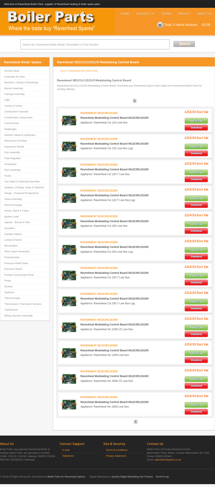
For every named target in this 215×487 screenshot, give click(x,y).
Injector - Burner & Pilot (17, 222)
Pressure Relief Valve (16, 263)
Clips (7, 100)
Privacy (184, 13)
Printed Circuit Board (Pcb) (19, 274)
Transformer (11, 309)
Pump (7, 280)
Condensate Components (18, 117)
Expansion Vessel (14, 146)
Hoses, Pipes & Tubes (16, 210)
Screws (8, 286)
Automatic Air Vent (14, 76)
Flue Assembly (12, 169)
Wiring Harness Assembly (18, 315)
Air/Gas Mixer (11, 70)
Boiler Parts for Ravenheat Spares (66, 476)
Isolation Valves (13, 234)
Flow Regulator (12, 158)
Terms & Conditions (117, 450)
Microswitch (10, 245)
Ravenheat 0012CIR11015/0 (83, 71)
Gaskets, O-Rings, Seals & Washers (24, 187)
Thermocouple (12, 298)
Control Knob (11, 123)
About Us (205, 13)
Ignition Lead (11, 216)
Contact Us (145, 13)
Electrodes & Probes (15, 140)
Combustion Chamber (16, 111)
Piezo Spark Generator (17, 251)
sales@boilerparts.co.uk (168, 459)
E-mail (65, 450)
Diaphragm (10, 129)
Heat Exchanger (13, 204)
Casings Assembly (14, 94)
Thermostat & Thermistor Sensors (23, 304)
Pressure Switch (13, 269)
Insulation (9, 228)
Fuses (7, 175)
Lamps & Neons (13, 239)
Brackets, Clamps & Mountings (21, 82)
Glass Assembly (13, 199)
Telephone (68, 455)
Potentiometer (12, 257)
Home (125, 13)
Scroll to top (162, 476)
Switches (9, 292)
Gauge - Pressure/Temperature (21, 193)
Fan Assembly (12, 152)
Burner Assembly (13, 88)
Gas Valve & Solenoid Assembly (22, 181)
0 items (178, 25)
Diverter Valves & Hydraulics (20, 135)
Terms (166, 13)
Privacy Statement (116, 455)
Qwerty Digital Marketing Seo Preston (132, 476)
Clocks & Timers (13, 105)
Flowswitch (10, 164)
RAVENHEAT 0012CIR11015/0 (99, 113)
